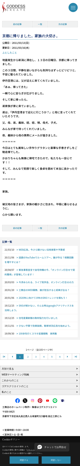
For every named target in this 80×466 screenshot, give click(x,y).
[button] (51, 447)
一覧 (40, 24)
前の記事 (17, 24)
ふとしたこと (9, 52)
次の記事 (62, 24)
